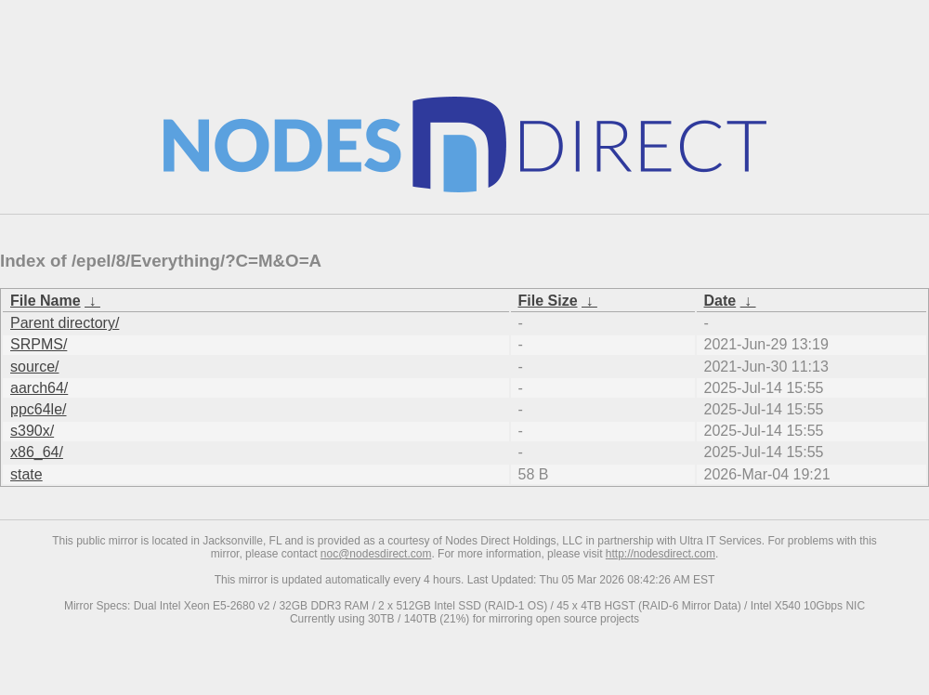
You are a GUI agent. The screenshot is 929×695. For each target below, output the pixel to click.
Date (720, 300)
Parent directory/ (64, 323)
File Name (45, 300)
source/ (34, 366)
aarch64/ (39, 388)
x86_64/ (36, 452)
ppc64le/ (38, 409)
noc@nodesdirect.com (376, 553)
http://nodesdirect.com (660, 553)
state (26, 474)
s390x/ (32, 431)
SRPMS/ (38, 344)
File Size (548, 300)
